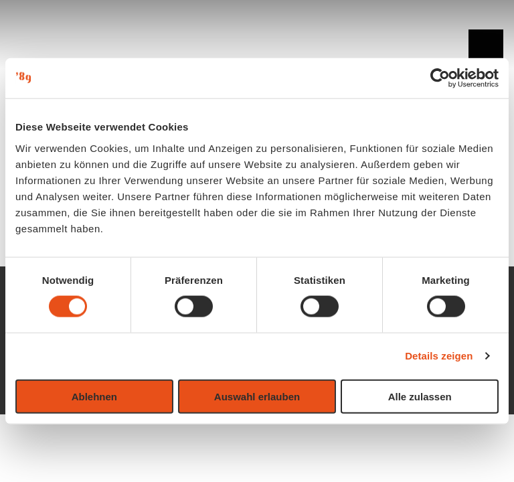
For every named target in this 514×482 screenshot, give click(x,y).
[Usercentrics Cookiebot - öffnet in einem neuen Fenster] (440, 78)
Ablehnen (94, 396)
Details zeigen (439, 356)
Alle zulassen (420, 396)
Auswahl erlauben (257, 396)
